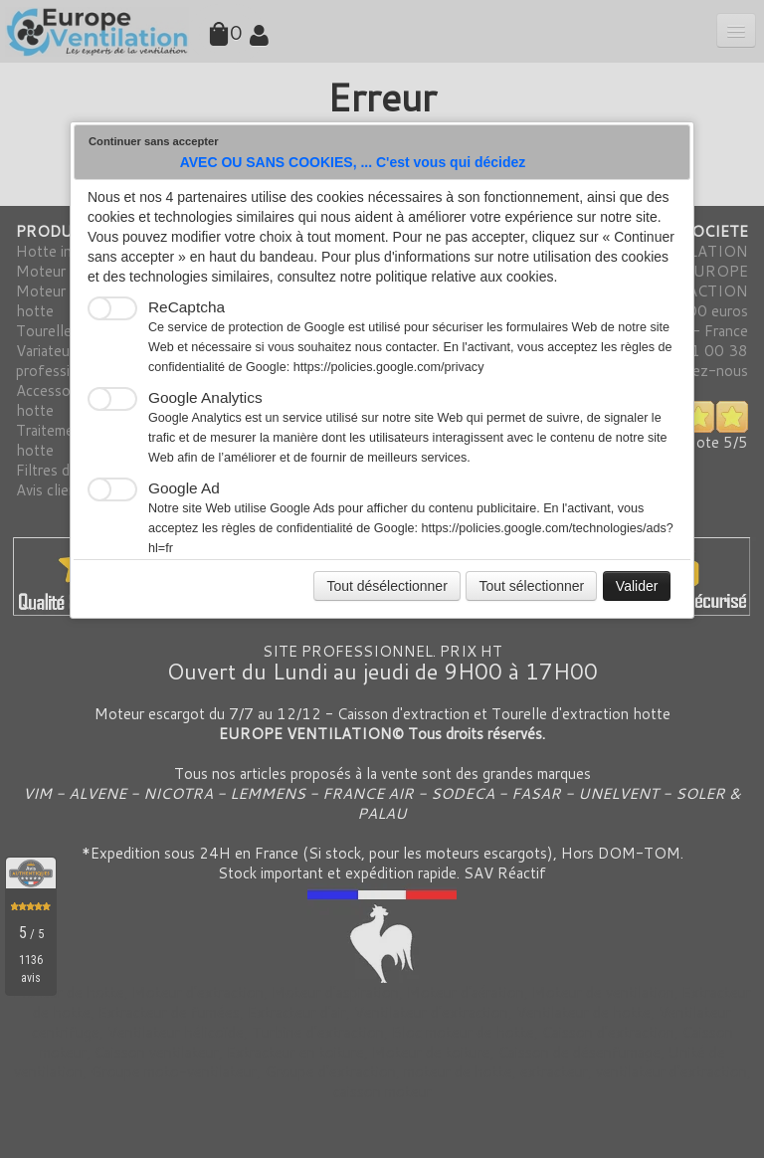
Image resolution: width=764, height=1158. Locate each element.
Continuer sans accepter (154, 141)
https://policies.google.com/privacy (388, 367)
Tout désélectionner (386, 586)
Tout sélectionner (531, 586)
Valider (637, 586)
